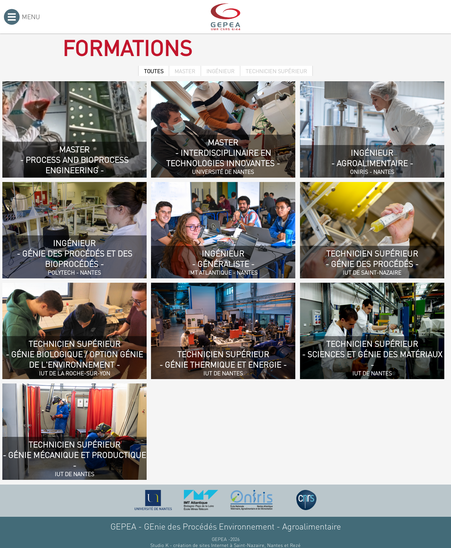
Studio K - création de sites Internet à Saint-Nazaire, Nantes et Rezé (225, 545)
